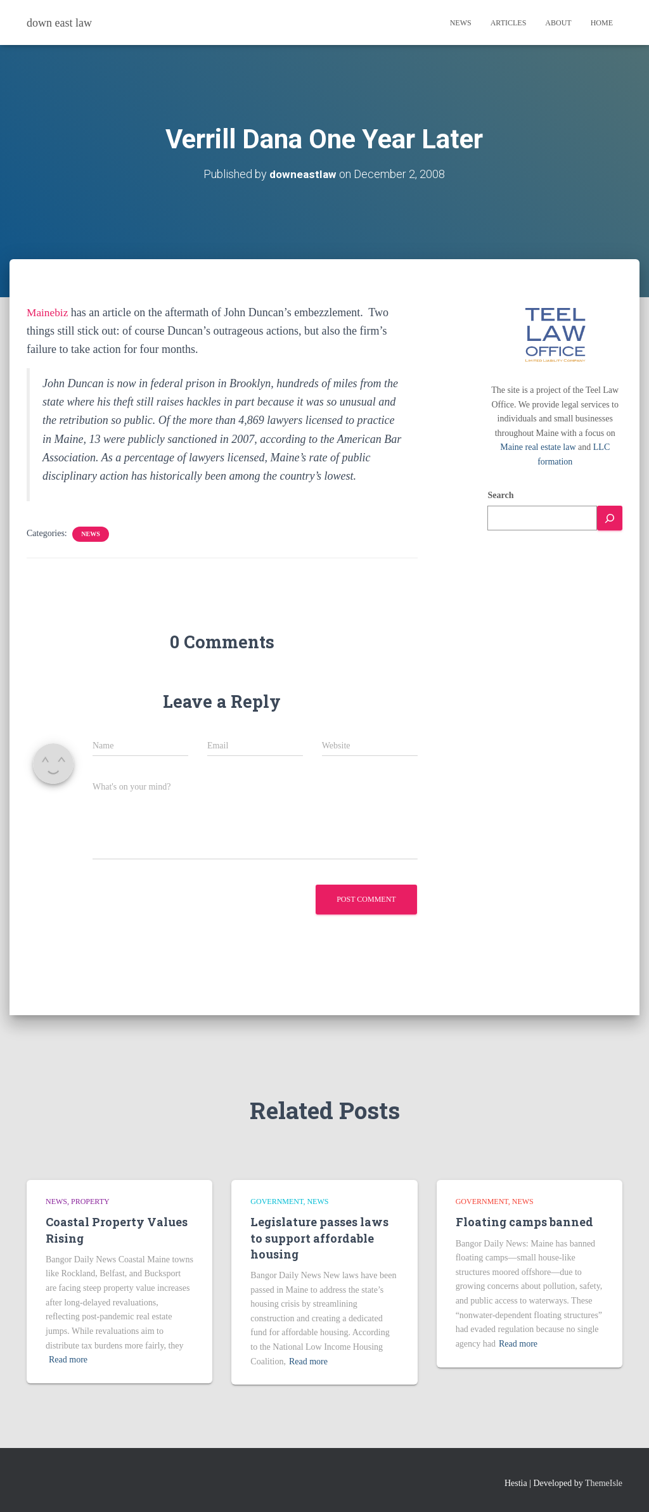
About (558, 22)
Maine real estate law (537, 447)
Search (500, 495)
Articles (509, 22)
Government (276, 1201)
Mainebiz (48, 312)
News (461, 22)
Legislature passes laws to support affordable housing (319, 1237)
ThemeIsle (603, 1483)
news (90, 533)
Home (602, 22)
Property (90, 1201)
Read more (68, 1359)
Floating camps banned (524, 1221)
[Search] (609, 518)
